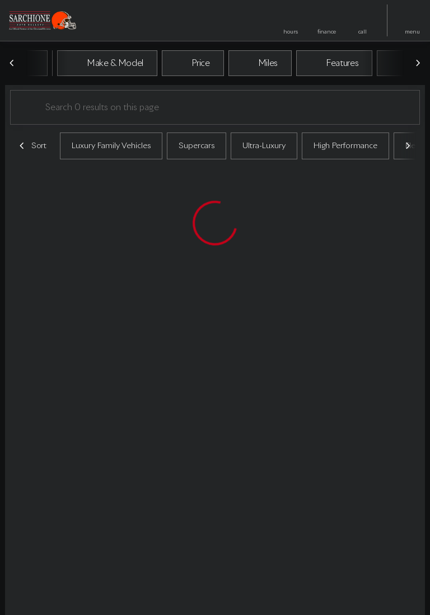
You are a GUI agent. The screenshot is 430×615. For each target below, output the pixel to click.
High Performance (345, 146)
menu (412, 32)
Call (362, 32)
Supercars (196, 146)
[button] (290, 20)
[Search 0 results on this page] (215, 107)
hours (290, 32)
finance (326, 32)
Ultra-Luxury (264, 146)
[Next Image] (417, 63)
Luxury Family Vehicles (111, 146)
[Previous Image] (12, 63)
